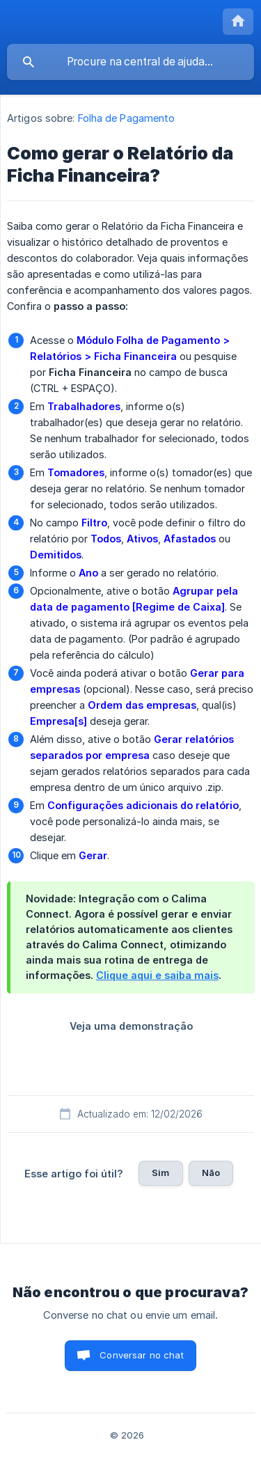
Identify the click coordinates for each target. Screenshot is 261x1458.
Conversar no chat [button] (142, 1355)
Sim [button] (160, 1172)
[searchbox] (130, 62)
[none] (238, 21)
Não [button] (211, 1172)
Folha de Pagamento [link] (126, 118)
